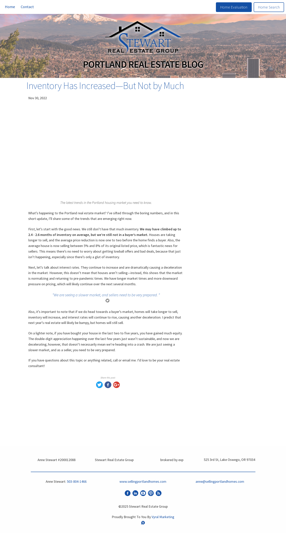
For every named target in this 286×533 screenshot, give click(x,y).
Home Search (269, 7)
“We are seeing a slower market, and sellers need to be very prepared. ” (106, 294)
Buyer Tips (207, 424)
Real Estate (207, 416)
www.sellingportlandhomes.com (218, 379)
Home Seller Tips (212, 432)
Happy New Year (211, 440)
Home (10, 6)
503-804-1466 (77, 481)
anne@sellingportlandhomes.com (220, 481)
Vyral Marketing (163, 517)
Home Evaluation (233, 7)
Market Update (210, 408)
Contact (27, 6)
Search (246, 97)
